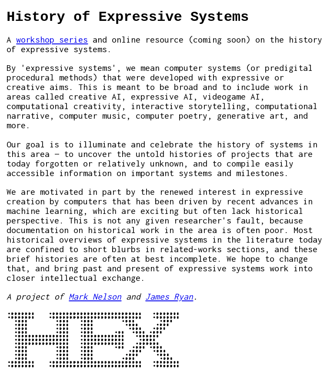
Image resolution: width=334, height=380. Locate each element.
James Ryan (169, 296)
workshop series (52, 39)
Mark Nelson (95, 296)
